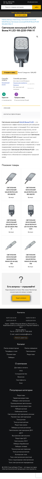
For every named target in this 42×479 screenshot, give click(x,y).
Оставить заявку (21, 15)
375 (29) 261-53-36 (32, 2)
